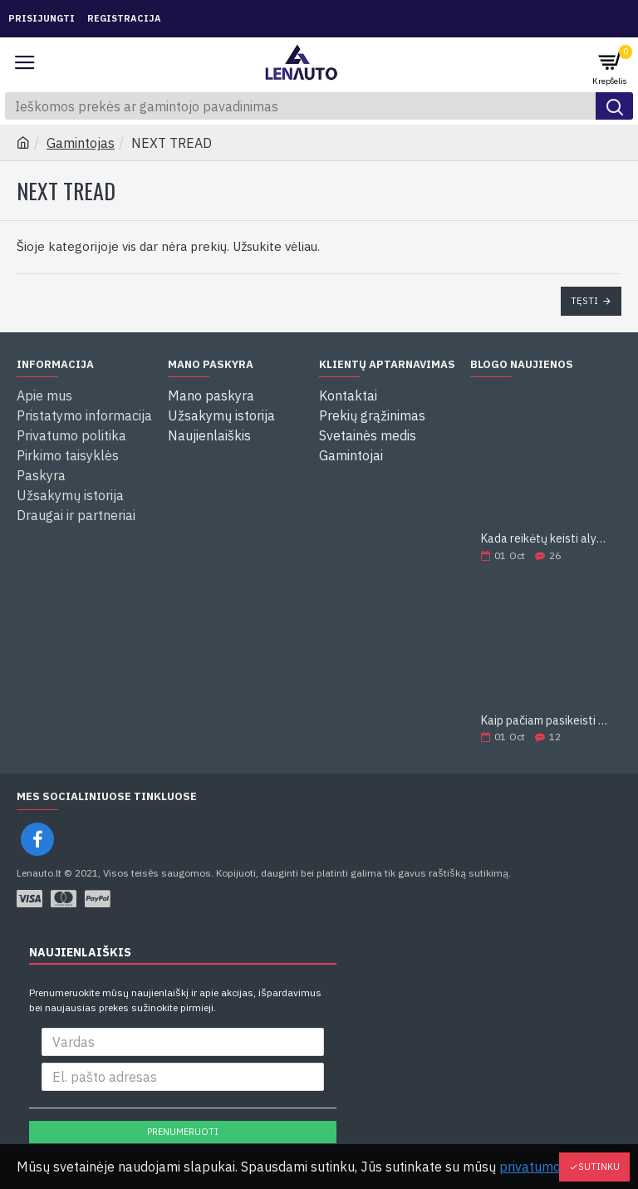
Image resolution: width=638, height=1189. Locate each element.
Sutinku (599, 1166)
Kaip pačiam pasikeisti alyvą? (546, 721)
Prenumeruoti (182, 1131)
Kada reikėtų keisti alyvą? (546, 539)
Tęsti (584, 301)
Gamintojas (81, 143)
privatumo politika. (555, 1166)
